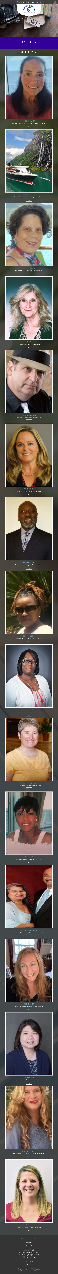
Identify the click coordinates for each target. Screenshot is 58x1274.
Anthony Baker (29, 194)
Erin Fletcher (29, 1225)
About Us (29, 1242)
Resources (29, 1245)
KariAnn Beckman (29, 1151)
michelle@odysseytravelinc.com (30, 1252)
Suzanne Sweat (29, 489)
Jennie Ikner (29, 1004)
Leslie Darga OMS (29, 342)
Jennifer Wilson (29, 783)
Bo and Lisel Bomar (29, 930)
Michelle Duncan (29, 121)
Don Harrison (29, 562)
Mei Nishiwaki (29, 1077)
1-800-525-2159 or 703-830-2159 (28, 2)
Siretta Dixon (29, 710)
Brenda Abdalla (29, 857)
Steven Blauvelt (29, 415)
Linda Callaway (29, 268)
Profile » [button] (29, 126)
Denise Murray (29, 636)
